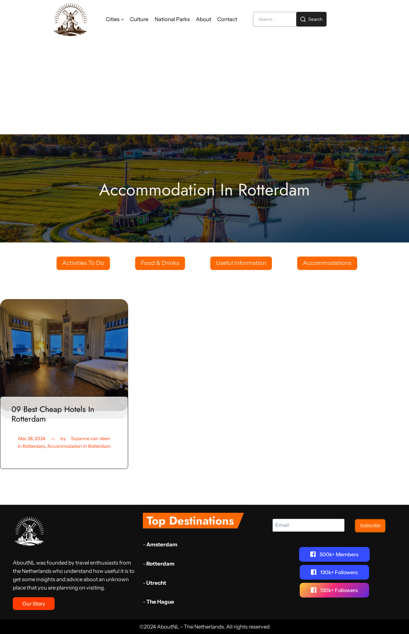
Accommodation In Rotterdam (79, 446)
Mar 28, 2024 (32, 438)
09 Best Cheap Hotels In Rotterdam (53, 414)
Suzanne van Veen (90, 438)
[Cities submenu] (122, 19)
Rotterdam (33, 446)
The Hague (160, 601)
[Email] (308, 525)
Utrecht (156, 582)
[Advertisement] (204, 86)
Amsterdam (161, 544)
